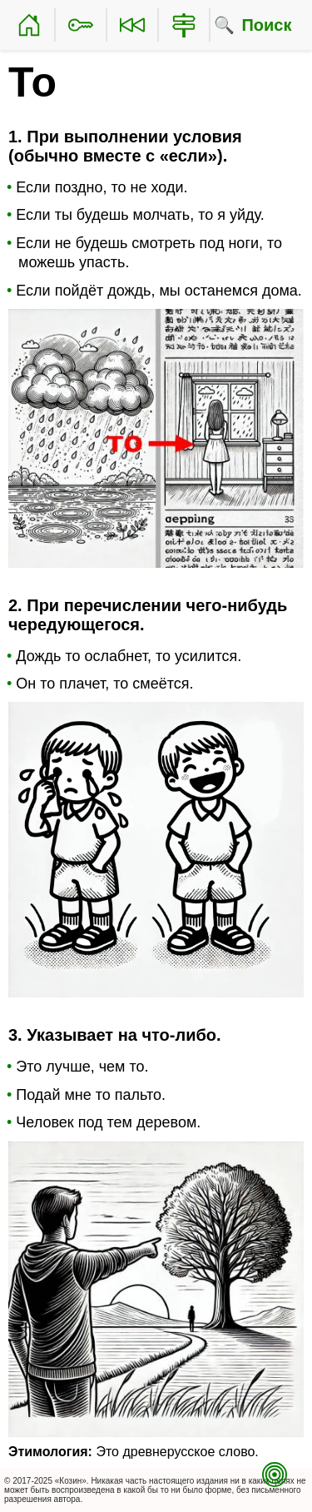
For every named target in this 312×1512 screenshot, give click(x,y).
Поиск (266, 25)
